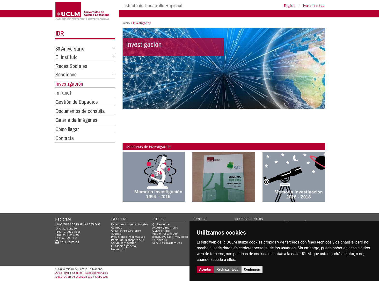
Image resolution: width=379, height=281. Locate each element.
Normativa (118, 249)
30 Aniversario (69, 48)
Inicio (126, 23)
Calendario (159, 240)
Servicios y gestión (124, 242)
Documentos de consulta (80, 111)
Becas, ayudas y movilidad (170, 236)
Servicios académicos (167, 242)
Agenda (116, 233)
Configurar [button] (252, 269)
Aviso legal (62, 272)
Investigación (69, 83)
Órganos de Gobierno (126, 230)
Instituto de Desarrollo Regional (152, 5)
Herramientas (313, 5)
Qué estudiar (161, 224)
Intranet (63, 92)
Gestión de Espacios (76, 101)
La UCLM (118, 218)
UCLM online (161, 230)
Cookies (77, 272)
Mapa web (102, 276)
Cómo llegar (67, 129)
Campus (116, 227)
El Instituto (66, 57)
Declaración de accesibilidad (73, 276)
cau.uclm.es (67, 242)
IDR (59, 33)
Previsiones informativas (128, 236)
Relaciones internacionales (129, 224)
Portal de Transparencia (127, 240)
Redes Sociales (71, 66)
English (289, 5)
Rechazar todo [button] (228, 269)
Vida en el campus (164, 233)
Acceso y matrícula (165, 227)
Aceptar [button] (205, 269)
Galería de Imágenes (76, 120)
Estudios (159, 218)
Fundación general (124, 246)
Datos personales (96, 272)
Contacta (64, 138)
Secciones (66, 74)
